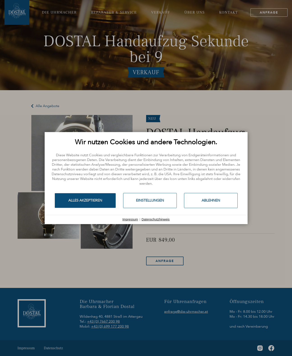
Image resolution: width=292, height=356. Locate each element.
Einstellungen (150, 200)
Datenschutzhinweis (156, 219)
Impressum (130, 219)
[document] (146, 165)
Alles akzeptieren (85, 200)
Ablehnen (211, 200)
